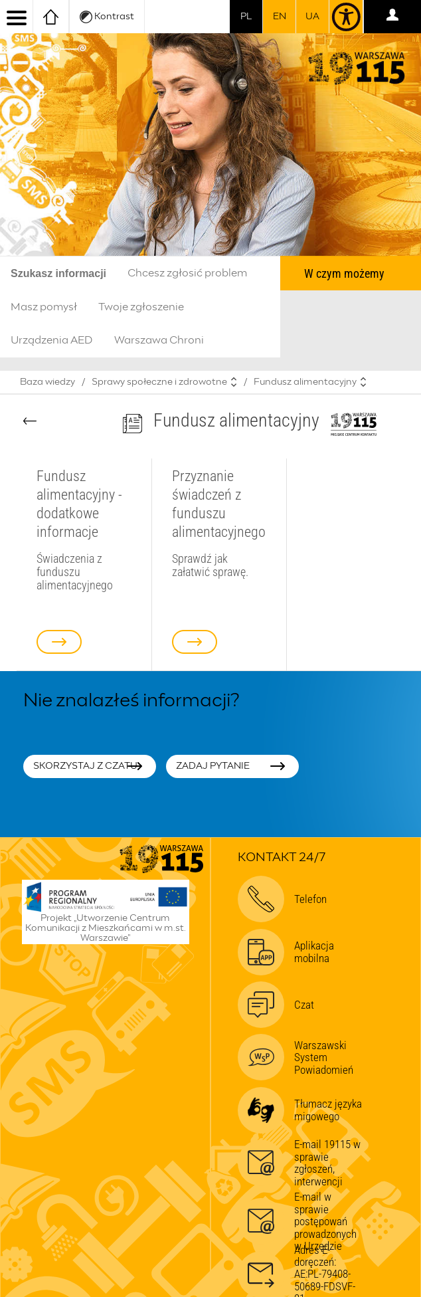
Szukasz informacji (58, 273)
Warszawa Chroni (159, 340)
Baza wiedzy (47, 382)
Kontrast (107, 17)
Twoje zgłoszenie (141, 307)
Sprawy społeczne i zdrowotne (159, 382)
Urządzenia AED (52, 340)
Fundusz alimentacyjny (305, 382)
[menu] (16, 16)
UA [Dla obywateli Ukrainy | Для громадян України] (312, 16)
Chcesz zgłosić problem (187, 273)
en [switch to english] (279, 16)
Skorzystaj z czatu (85, 766)
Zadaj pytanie (213, 766)
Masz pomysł (44, 307)
